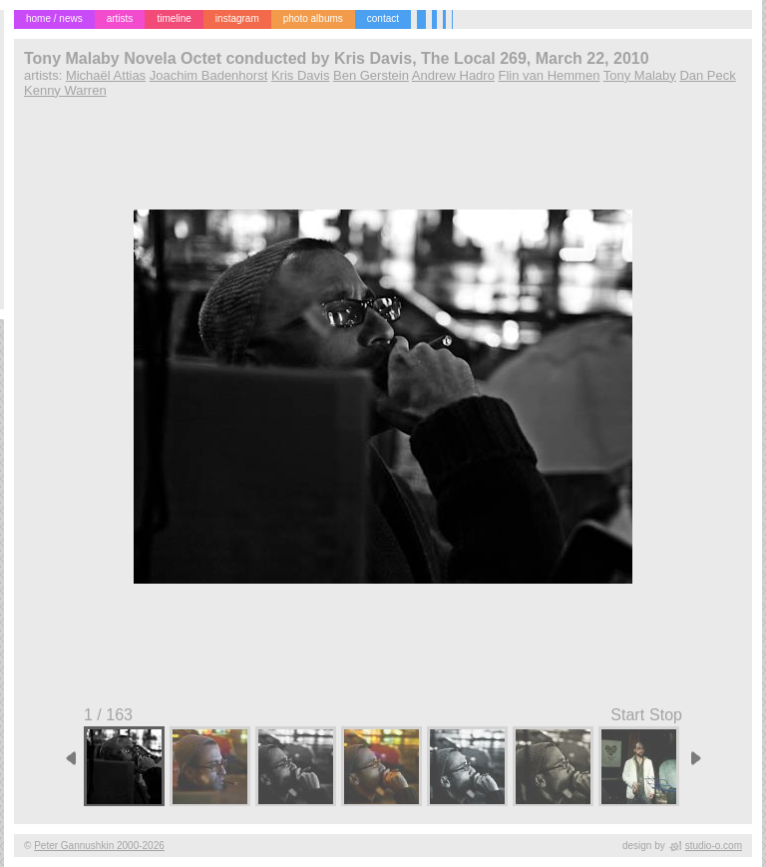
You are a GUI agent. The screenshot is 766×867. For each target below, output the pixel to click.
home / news (54, 18)
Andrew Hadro (453, 75)
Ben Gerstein (371, 75)
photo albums (313, 18)
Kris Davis (300, 75)
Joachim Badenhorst (209, 75)
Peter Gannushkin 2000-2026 (99, 845)
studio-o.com (713, 845)
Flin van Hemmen (549, 75)
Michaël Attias (106, 75)
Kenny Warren (65, 90)
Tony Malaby (639, 75)
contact (383, 18)
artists (120, 18)
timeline (174, 18)
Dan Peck (707, 75)
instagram (237, 18)
